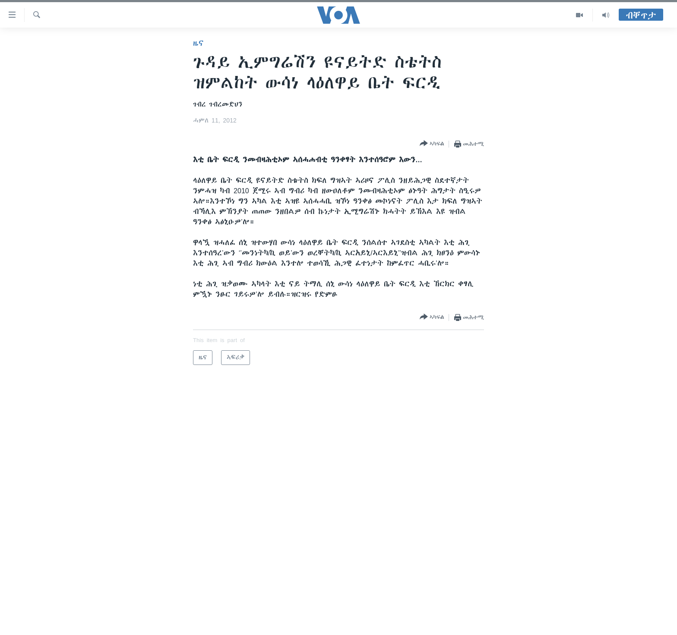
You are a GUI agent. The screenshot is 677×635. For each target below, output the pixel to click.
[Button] (432, 144)
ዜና (198, 43)
